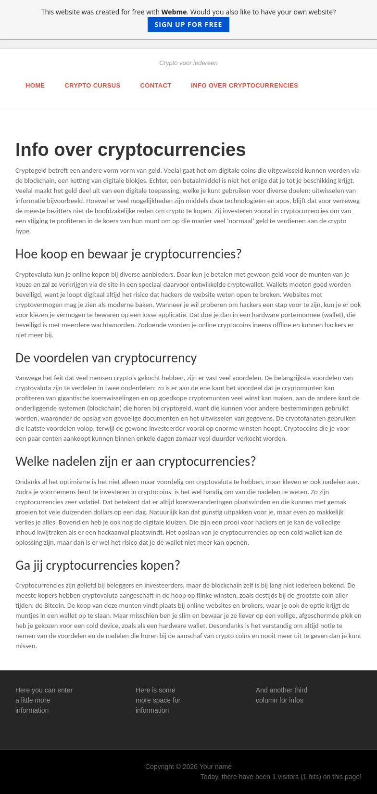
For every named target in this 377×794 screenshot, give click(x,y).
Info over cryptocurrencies (244, 85)
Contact (156, 85)
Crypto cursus (92, 85)
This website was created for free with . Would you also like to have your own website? (188, 19)
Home (35, 85)
